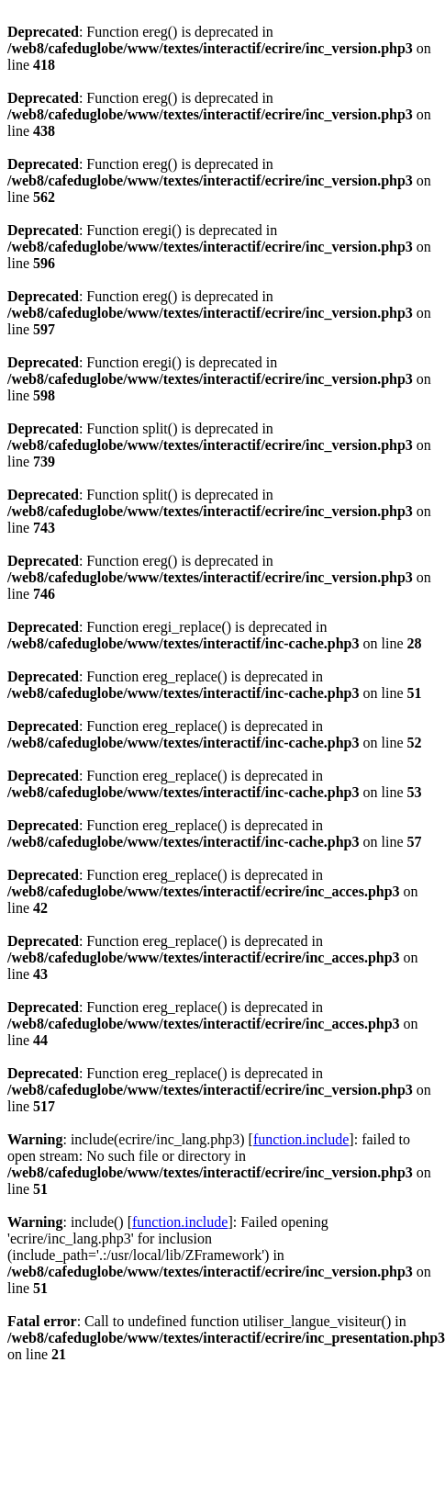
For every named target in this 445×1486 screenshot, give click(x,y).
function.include (301, 1139)
